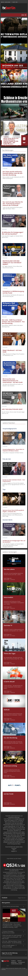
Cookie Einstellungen (16, 963)
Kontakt (19, 960)
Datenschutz (21, 962)
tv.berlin (13, 960)
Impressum (13, 962)
